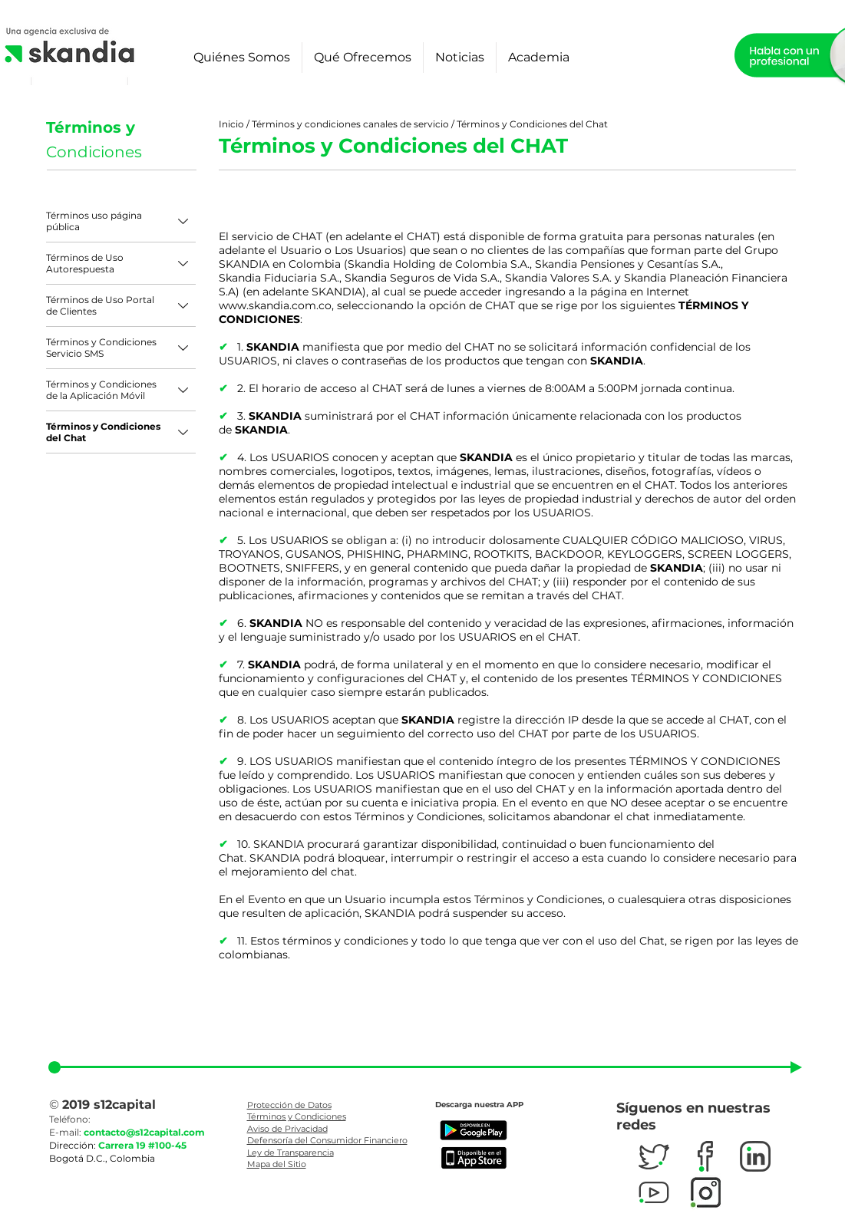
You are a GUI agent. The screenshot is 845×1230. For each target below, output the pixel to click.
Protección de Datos (289, 1105)
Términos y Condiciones (296, 1116)
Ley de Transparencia (290, 1152)
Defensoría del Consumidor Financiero (327, 1140)
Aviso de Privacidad (287, 1128)
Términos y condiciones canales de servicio (350, 124)
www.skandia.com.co (275, 305)
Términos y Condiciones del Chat (532, 124)
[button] (242, 57)
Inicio (232, 124)
